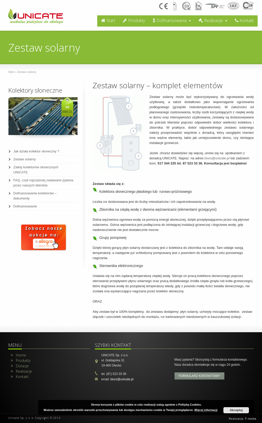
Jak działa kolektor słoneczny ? (36, 151)
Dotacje (20, 365)
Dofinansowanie (25, 206)
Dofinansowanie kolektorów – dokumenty (35, 195)
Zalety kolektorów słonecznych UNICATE (35, 169)
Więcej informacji (205, 409)
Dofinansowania (170, 20)
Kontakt (244, 20)
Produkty (134, 20)
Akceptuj (236, 410)
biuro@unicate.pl (217, 158)
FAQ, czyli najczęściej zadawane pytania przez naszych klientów (43, 182)
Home (18, 355)
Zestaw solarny (24, 159)
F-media (250, 418)
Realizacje (211, 20)
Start (108, 20)
